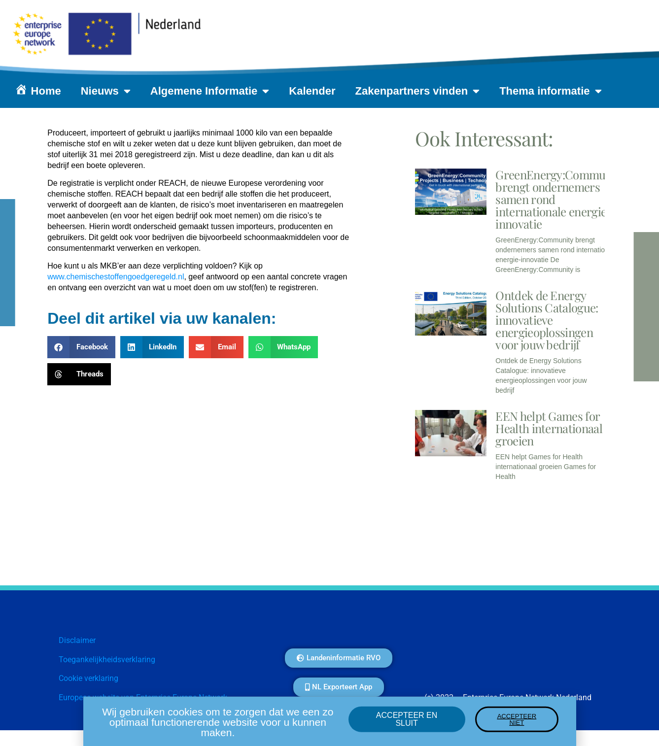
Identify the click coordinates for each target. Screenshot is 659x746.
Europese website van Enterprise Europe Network (143, 697)
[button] (81, 347)
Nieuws (106, 91)
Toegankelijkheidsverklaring (107, 659)
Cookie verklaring (88, 678)
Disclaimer (77, 640)
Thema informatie (550, 91)
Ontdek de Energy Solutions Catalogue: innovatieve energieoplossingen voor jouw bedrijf (546, 319)
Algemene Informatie (210, 91)
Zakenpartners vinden (417, 91)
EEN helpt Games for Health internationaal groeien (548, 428)
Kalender (312, 91)
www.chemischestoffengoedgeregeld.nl (115, 276)
